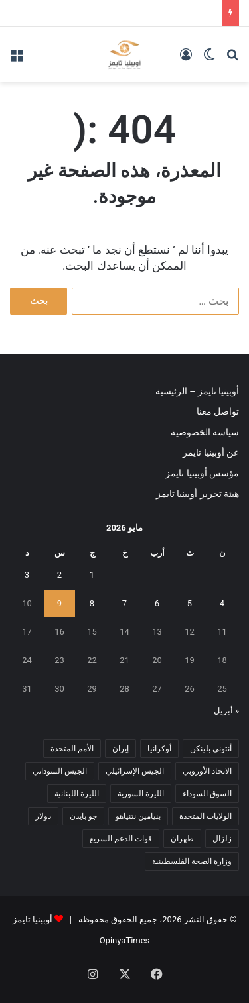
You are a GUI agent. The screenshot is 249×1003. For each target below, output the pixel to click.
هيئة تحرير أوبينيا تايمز (197, 493)
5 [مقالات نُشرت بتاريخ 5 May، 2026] (189, 603)
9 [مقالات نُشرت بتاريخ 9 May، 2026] (59, 603)
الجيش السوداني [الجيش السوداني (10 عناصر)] (60, 771)
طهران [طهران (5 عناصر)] (182, 838)
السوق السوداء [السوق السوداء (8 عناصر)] (207, 793)
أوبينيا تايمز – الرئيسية (197, 391)
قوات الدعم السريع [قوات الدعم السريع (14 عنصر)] (121, 838)
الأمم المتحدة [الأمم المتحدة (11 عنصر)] (72, 748)
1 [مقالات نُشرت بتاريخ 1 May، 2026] (92, 575)
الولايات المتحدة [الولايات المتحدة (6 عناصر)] (205, 816)
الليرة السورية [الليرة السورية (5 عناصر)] (141, 793)
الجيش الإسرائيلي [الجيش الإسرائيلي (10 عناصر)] (135, 771)
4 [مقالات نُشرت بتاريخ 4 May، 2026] (222, 603)
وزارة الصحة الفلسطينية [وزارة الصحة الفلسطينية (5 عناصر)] (192, 861)
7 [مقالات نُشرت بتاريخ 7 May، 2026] (124, 603)
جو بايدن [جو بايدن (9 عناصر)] (83, 816)
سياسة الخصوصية (205, 432)
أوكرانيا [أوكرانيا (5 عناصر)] (159, 748)
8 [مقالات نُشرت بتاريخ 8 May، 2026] (92, 603)
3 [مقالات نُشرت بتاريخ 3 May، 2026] (27, 575)
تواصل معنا (218, 411)
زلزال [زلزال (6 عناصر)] (222, 838)
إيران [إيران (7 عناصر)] (120, 748)
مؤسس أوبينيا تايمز (202, 473)
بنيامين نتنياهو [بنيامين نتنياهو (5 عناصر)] (138, 816)
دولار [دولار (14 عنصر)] (43, 816)
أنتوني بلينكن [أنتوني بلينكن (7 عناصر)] (211, 748)
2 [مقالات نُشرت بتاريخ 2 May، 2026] (59, 575)
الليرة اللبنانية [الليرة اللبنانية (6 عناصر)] (76, 793)
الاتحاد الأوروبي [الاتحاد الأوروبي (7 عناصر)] (207, 771)
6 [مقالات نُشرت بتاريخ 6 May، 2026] (157, 603)
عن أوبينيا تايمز (211, 452)
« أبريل (226, 710)
